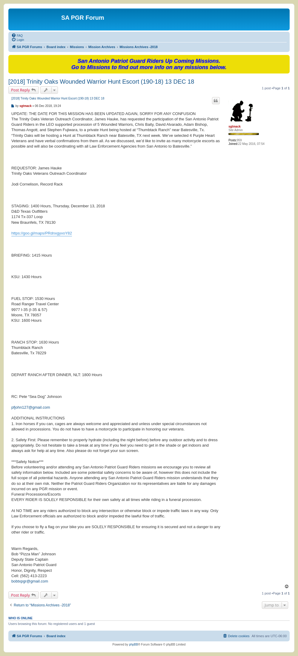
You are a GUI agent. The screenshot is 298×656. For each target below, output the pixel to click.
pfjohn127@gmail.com (30, 407)
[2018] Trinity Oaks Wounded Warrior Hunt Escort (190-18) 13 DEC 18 (101, 81)
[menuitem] (17, 35)
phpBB (133, 644)
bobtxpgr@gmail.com (29, 581)
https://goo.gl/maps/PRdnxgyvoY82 (41, 233)
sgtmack (234, 126)
